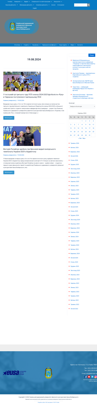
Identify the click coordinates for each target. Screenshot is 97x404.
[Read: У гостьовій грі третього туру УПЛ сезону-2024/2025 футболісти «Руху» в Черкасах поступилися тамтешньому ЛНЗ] (22, 81)
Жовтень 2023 (75, 275)
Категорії (71, 103)
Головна (10, 1)
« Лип (80, 138)
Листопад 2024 (75, 219)
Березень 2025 (75, 203)
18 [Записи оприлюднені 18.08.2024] (93, 128)
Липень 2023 (74, 287)
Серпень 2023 (75, 283)
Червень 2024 (75, 241)
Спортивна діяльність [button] (42, 5)
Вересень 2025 (75, 177)
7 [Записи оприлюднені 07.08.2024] (78, 124)
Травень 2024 (75, 245)
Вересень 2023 (75, 279)
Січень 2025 (74, 211)
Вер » (84, 138)
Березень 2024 (75, 253)
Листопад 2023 (75, 270)
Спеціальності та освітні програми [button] (42, 1)
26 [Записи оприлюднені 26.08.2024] (71, 135)
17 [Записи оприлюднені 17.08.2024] (89, 128)
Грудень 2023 (75, 266)
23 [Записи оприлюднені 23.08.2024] (86, 131)
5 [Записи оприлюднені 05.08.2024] (70, 124)
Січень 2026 (74, 160)
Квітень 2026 (75, 147)
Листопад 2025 (75, 169)
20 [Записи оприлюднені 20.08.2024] (74, 131)
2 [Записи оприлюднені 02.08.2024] (85, 121)
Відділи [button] (27, 1)
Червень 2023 (75, 291)
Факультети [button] (58, 1)
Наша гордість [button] (64, 45)
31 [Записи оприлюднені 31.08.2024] (89, 135)
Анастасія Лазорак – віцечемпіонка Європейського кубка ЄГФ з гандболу (84, 75)
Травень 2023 (75, 296)
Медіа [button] (73, 45)
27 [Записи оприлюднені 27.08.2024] (74, 135)
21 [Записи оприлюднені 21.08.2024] (78, 131)
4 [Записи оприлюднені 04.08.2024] (93, 121)
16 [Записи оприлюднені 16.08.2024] (86, 128)
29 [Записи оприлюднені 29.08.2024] (82, 135)
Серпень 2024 (75, 232)
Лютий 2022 (74, 309)
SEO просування (49, 402)
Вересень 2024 (75, 228)
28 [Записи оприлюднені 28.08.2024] (78, 135)
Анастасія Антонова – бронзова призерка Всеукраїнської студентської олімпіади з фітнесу (83, 96)
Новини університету (9, 100)
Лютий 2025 (74, 207)
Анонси (53, 5)
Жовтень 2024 (75, 224)
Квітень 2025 (75, 198)
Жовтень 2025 (75, 173)
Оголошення (60, 5)
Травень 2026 (75, 143)
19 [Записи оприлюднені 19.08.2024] (71, 131)
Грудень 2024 (75, 215)
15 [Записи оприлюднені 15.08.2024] (82, 128)
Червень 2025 (75, 190)
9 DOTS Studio (56, 402)
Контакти (80, 45)
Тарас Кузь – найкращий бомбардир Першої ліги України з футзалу (83, 88)
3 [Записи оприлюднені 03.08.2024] (89, 121)
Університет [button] (18, 1)
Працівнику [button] (36, 45)
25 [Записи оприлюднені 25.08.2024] (93, 131)
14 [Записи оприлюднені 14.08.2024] (78, 128)
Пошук (92, 55)
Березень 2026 (75, 152)
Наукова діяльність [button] (11, 5)
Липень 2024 (74, 236)
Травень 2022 (75, 304)
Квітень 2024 (75, 249)
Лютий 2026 (74, 156)
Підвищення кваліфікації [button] (49, 45)
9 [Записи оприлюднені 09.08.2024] (85, 124)
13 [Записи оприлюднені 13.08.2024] (74, 128)
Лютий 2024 (74, 258)
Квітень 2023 (75, 300)
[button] (18, 1)
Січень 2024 (74, 262)
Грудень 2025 (75, 164)
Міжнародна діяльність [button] (27, 5)
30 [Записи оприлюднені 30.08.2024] (86, 135)
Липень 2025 (74, 185)
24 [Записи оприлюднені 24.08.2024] (89, 131)
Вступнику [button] (18, 45)
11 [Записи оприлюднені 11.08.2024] (93, 124)
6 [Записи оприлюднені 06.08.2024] (74, 124)
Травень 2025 (75, 194)
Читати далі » (9, 117)
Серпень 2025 (75, 181)
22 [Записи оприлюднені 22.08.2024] (82, 131)
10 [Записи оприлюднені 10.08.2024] (89, 124)
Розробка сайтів (41, 402)
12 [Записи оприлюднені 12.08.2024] (71, 128)
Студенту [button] (27, 45)
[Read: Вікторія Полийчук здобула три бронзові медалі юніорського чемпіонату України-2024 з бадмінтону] (22, 136)
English (35, 8)
